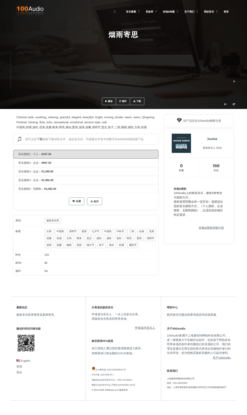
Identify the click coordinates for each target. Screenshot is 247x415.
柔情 (84, 231)
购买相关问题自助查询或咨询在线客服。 (193, 314)
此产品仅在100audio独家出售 (202, 120)
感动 (99, 238)
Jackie (212, 139)
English (23, 360)
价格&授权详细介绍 (211, 227)
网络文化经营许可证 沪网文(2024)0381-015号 (113, 385)
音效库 (149, 11)
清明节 (73, 231)
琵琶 (79, 245)
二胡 (131, 231)
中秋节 (120, 231)
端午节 (90, 245)
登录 (226, 11)
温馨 (59, 245)
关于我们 (189, 11)
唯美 (79, 238)
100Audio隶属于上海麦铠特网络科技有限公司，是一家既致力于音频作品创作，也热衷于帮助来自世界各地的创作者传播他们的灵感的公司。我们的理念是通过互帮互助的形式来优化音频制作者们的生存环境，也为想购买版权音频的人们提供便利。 (199, 344)
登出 (19, 372)
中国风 (60, 231)
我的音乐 (209, 11)
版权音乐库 (53, 220)
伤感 (59, 238)
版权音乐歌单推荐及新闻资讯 (35, 314)
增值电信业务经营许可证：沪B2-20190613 (112, 380)
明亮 (129, 238)
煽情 (69, 245)
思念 (89, 238)
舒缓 (121, 245)
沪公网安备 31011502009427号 (111, 370)
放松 (119, 238)
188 (216, 165)
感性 (109, 238)
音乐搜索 (131, 11)
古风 (49, 231)
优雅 (49, 238)
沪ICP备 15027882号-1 (103, 375)
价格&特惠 (169, 11)
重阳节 (133, 245)
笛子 (101, 245)
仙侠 (141, 231)
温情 (49, 245)
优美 (151, 231)
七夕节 (95, 231)
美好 (111, 245)
